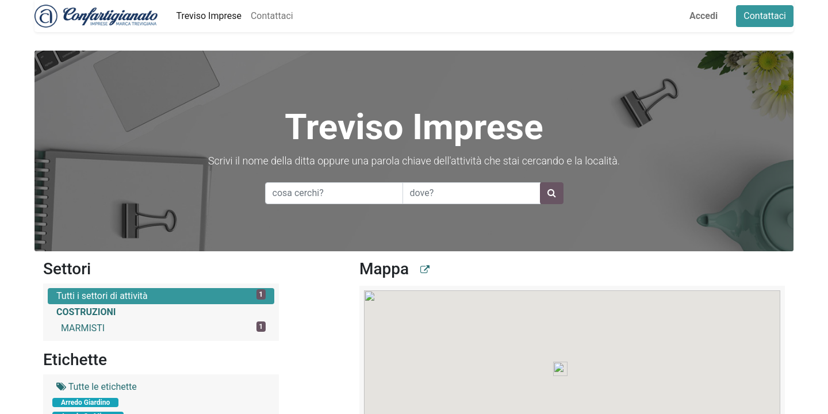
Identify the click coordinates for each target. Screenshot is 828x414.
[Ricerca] (552, 193)
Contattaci (764, 15)
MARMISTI (163, 327)
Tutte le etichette (96, 386)
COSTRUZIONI (86, 311)
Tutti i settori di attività (161, 295)
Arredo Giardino (85, 402)
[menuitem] (208, 16)
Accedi (703, 15)
